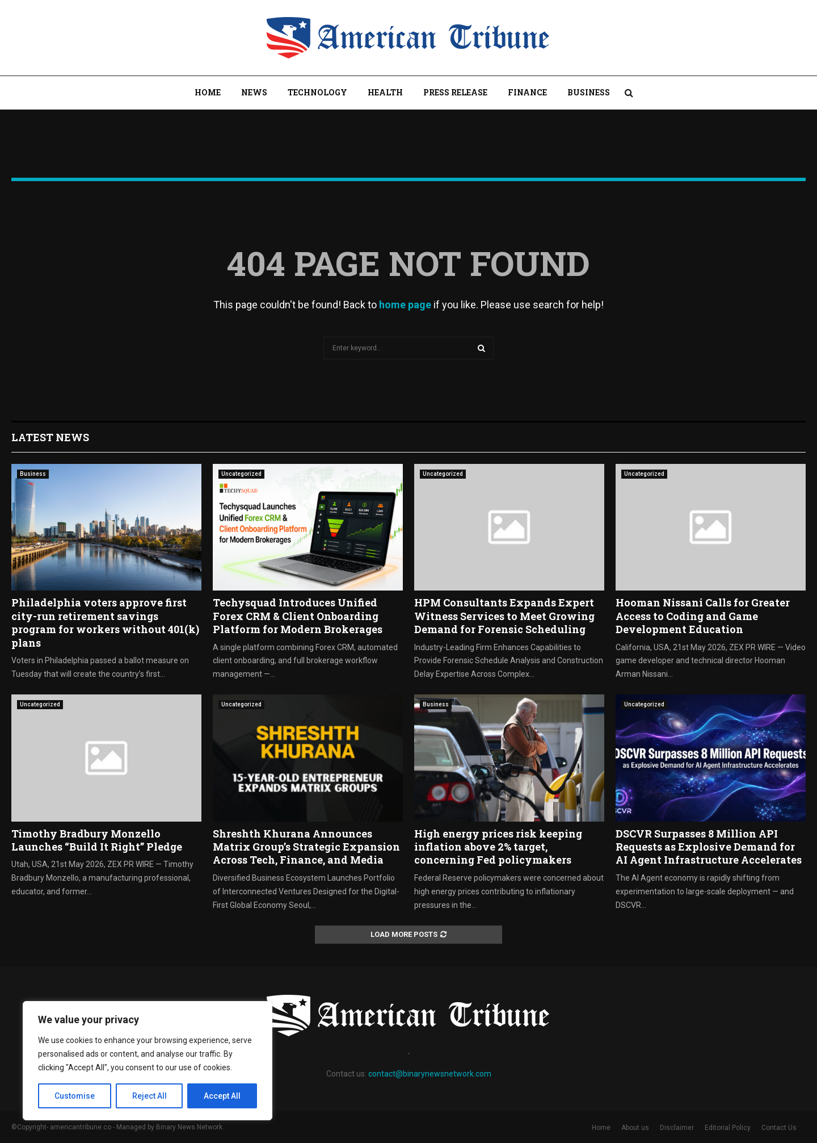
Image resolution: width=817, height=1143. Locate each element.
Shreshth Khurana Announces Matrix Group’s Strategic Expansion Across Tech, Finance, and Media (306, 847)
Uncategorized (241, 474)
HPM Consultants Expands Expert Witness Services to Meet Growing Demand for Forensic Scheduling (504, 616)
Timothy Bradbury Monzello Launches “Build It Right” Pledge (96, 840)
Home (208, 92)
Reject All (149, 1095)
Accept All (222, 1095)
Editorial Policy (728, 1128)
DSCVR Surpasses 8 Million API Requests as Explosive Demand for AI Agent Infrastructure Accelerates (709, 847)
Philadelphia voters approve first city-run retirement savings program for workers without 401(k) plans (105, 622)
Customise (74, 1095)
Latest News (50, 437)
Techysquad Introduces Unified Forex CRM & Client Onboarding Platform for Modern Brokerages (297, 616)
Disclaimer (677, 1128)
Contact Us (779, 1128)
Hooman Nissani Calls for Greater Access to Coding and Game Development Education (703, 616)
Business (588, 92)
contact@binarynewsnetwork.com (429, 1073)
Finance (527, 92)
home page (405, 305)
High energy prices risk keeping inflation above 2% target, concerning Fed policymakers (498, 847)
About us (635, 1128)
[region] (147, 1060)
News (254, 92)
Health (385, 92)
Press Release (455, 92)
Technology (317, 92)
